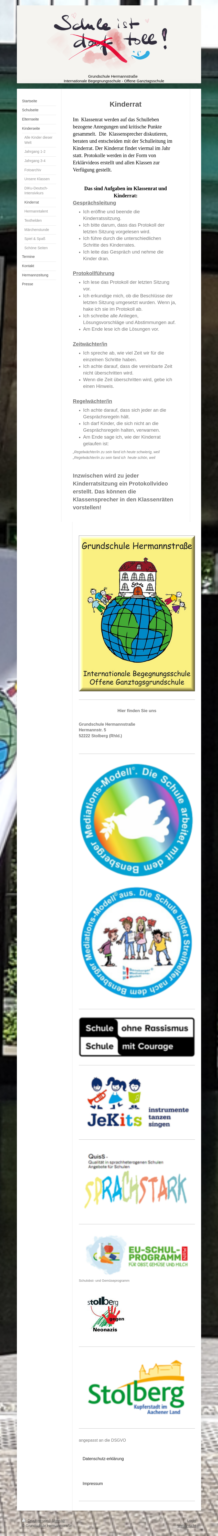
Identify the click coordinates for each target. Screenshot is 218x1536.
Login (191, 1521)
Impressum (93, 1483)
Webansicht (186, 1526)
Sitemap (57, 1521)
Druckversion (35, 1521)
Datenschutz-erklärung (103, 1459)
